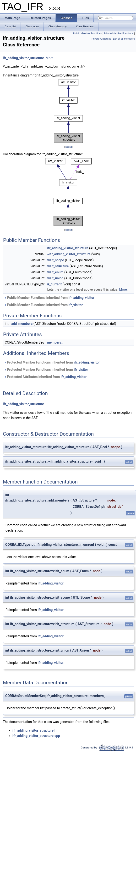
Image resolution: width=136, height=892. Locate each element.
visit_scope (55, 260)
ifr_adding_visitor (81, 298)
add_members (22, 324)
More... (51, 58)
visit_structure (58, 266)
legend (68, 146)
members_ (55, 342)
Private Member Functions (118, 33)
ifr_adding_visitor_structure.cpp (36, 736)
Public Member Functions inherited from (49, 298)
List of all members (124, 38)
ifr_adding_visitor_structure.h (34, 730)
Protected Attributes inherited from (45, 377)
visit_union (55, 278)
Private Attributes (101, 38)
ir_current (54, 284)
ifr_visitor (76, 305)
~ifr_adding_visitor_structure (68, 254)
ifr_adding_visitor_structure (23, 58)
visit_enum (55, 272)
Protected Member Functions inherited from (52, 362)
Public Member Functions (87, 33)
